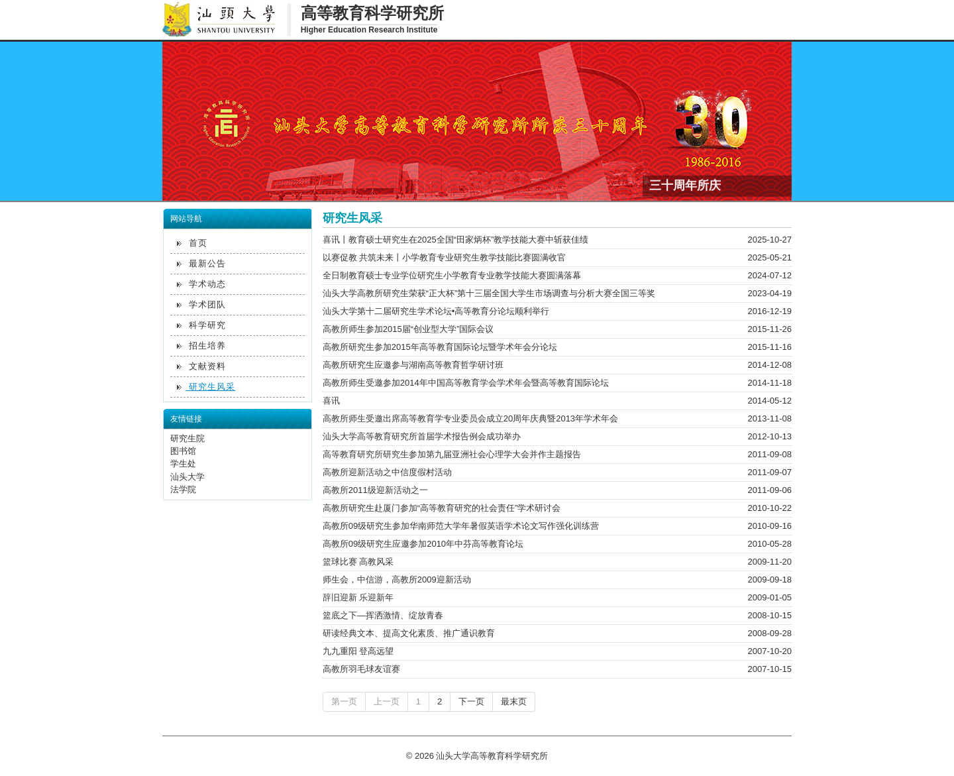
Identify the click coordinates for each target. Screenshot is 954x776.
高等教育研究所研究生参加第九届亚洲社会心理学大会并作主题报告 (452, 454)
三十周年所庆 (685, 184)
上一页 (386, 701)
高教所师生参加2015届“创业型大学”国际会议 (408, 329)
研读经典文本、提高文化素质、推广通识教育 (409, 633)
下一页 (471, 701)
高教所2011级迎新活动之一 (375, 490)
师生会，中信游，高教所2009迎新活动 (397, 579)
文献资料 (202, 366)
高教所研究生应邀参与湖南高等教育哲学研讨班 (413, 365)
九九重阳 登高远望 (358, 651)
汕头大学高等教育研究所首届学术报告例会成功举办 (422, 436)
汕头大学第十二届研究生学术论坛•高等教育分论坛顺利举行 (436, 311)
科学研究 (202, 325)
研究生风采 (206, 387)
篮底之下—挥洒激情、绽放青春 (383, 615)
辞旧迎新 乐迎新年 (358, 597)
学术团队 (202, 304)
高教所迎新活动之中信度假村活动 (387, 472)
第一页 (344, 701)
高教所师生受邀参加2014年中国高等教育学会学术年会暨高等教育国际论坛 (466, 383)
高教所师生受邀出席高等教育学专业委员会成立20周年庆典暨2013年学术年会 (470, 418)
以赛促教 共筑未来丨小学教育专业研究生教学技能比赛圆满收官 (444, 257)
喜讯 (331, 401)
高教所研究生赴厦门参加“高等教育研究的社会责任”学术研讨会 (442, 508)
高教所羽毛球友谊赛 (361, 669)
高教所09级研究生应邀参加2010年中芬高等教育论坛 (423, 544)
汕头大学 (187, 477)
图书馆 (183, 451)
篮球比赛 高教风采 (358, 562)
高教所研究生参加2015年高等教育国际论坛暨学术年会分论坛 (440, 347)
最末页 (514, 701)
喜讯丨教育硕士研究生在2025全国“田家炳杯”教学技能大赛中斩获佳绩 (456, 240)
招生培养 (202, 346)
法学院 (183, 489)
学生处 (183, 464)
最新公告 (202, 263)
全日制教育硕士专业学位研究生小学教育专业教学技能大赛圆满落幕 (452, 275)
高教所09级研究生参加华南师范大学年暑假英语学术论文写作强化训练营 (461, 526)
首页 (192, 243)
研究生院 (187, 438)
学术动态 (202, 284)
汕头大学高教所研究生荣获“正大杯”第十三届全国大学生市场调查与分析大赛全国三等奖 (489, 293)
